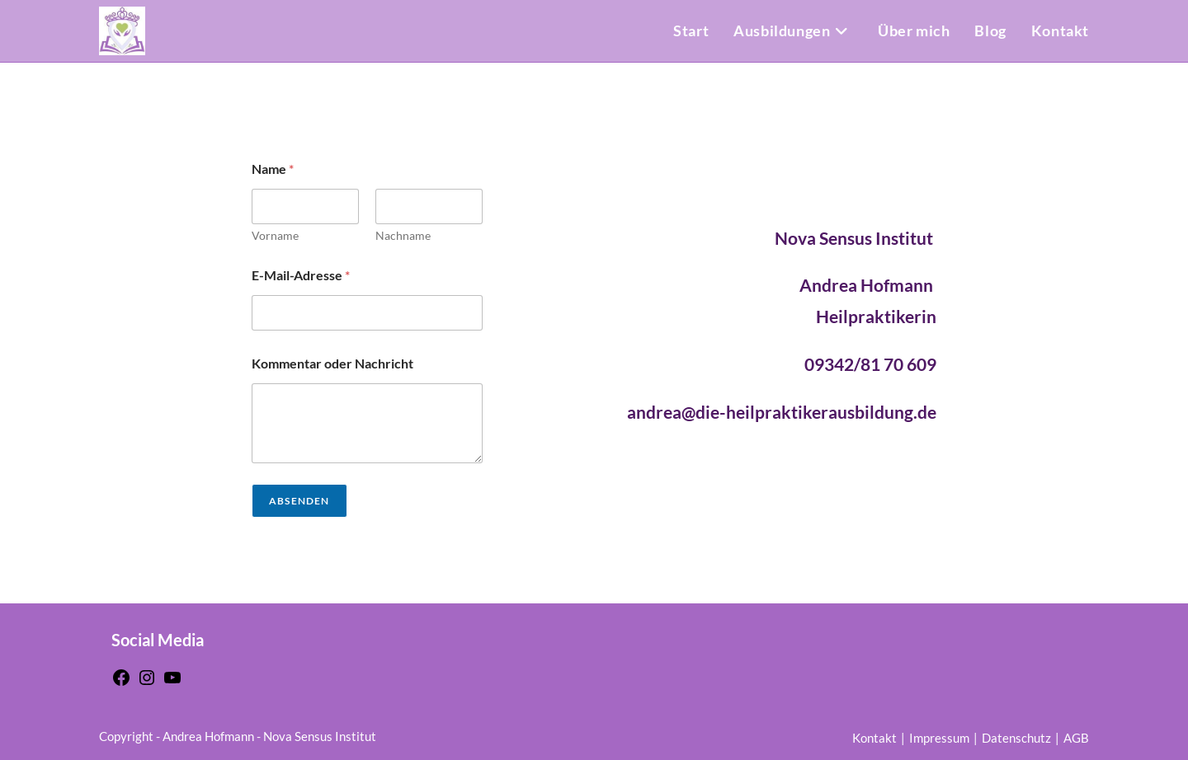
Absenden (299, 501)
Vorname (275, 235)
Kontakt (874, 737)
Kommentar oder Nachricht (332, 363)
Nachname (403, 235)
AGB (1076, 737)
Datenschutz (1016, 737)
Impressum (939, 737)
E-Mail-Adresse (301, 275)
